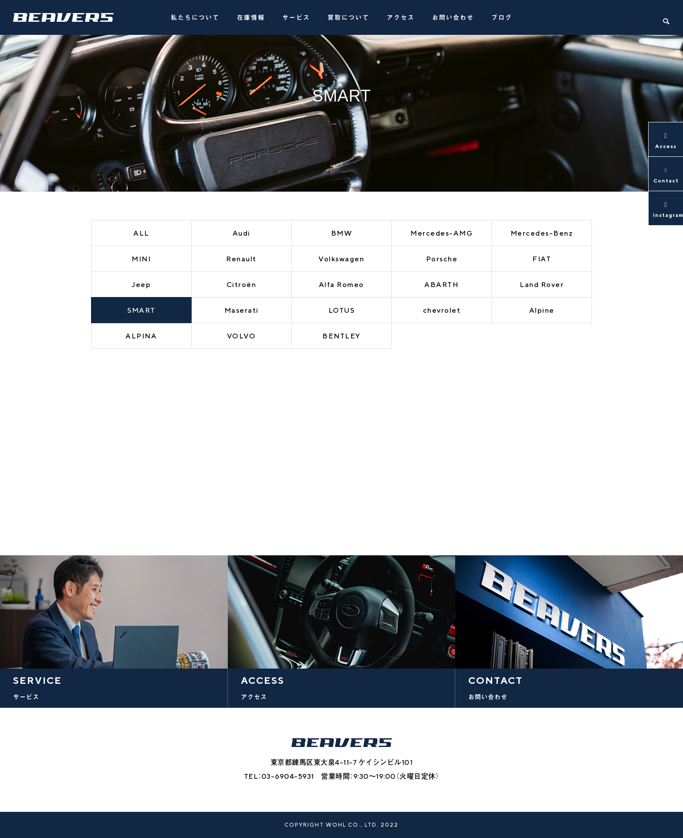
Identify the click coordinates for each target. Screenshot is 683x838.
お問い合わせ (453, 17)
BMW (341, 233)
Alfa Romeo (341, 284)
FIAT (541, 259)
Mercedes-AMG (441, 233)
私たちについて (195, 17)
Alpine (542, 310)
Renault (241, 259)
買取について (348, 17)
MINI (141, 259)
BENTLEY (341, 336)
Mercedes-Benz (542, 233)
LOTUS (341, 310)
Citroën (242, 284)
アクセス (401, 17)
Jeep (141, 284)
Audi (241, 233)
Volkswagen (341, 259)
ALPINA (141, 336)
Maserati (241, 310)
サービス (296, 17)
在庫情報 (251, 17)
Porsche (442, 259)
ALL (141, 233)
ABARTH (441, 284)
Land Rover (542, 284)
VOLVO (241, 336)
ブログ (501, 17)
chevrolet (442, 310)
